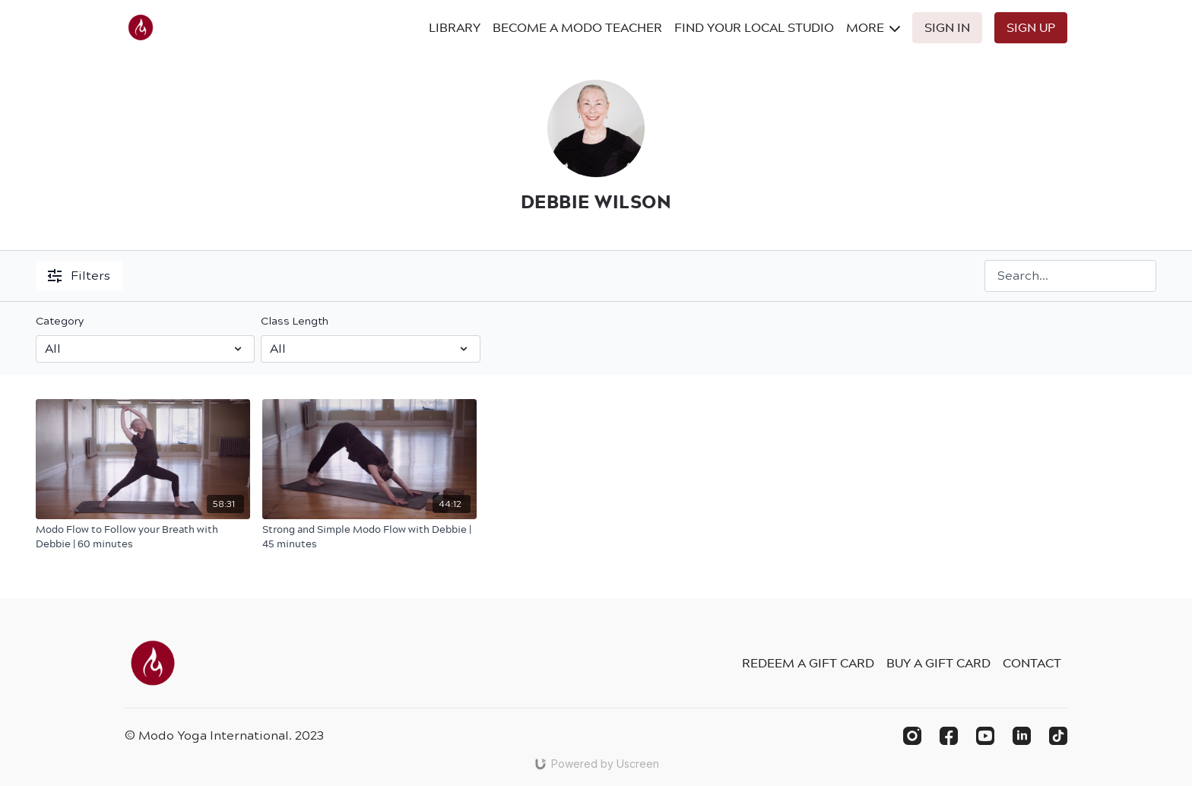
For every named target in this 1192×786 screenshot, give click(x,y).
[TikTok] (1058, 736)
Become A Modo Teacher (577, 27)
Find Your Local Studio (754, 27)
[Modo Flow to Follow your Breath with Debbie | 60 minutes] (143, 536)
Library (454, 27)
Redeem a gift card (808, 663)
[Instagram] (912, 736)
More (873, 27)
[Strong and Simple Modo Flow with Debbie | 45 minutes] (369, 536)
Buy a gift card (938, 663)
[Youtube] (985, 736)
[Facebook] (949, 736)
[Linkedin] (1022, 736)
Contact (1032, 663)
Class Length (294, 321)
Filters (79, 275)
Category (60, 321)
